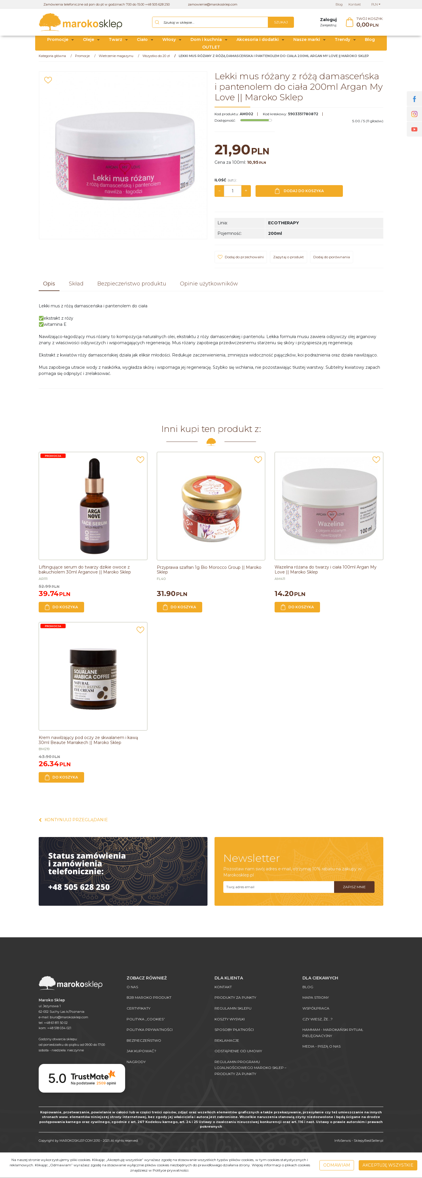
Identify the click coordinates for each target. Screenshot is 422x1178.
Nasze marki (306, 41)
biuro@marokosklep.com (69, 1017)
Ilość (226, 182)
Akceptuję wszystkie (388, 1165)
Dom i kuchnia (206, 41)
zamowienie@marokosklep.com (212, 4)
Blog (370, 41)
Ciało (142, 41)
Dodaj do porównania (331, 259)
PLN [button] (374, 4)
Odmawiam (336, 1165)
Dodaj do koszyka (299, 193)
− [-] (219, 193)
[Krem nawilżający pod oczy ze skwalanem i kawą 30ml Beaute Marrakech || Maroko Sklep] (88, 742)
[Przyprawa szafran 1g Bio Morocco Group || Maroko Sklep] (209, 572)
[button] (49, 286)
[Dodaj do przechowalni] (48, 82)
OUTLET (211, 49)
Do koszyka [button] (61, 609)
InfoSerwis (342, 1141)
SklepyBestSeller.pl (368, 1141)
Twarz (115, 41)
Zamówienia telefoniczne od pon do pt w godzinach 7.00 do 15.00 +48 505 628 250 (106, 4)
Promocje (57, 41)
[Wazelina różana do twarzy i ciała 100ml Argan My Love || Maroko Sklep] (326, 572)
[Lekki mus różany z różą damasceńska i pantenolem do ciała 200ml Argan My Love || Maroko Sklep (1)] (123, 157)
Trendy (342, 41)
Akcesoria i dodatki (257, 41)
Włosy (169, 41)
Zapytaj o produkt (288, 259)
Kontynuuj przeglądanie (73, 822)
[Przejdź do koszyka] (369, 23)
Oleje (88, 41)
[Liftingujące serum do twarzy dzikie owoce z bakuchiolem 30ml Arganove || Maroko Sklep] (85, 572)
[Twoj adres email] (278, 889)
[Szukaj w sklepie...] (210, 23)
